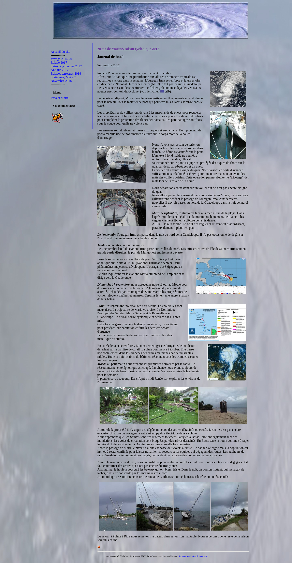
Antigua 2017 (60, 70)
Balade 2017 (59, 62)
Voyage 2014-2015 (63, 59)
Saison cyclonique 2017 (66, 66)
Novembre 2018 (61, 81)
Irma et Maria (60, 98)
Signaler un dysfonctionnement (192, 556)
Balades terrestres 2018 (66, 73)
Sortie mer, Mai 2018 (64, 77)
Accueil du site (60, 51)
